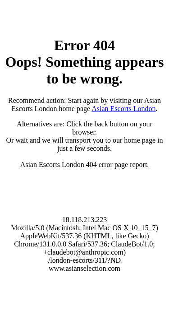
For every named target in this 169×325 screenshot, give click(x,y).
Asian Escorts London (123, 108)
